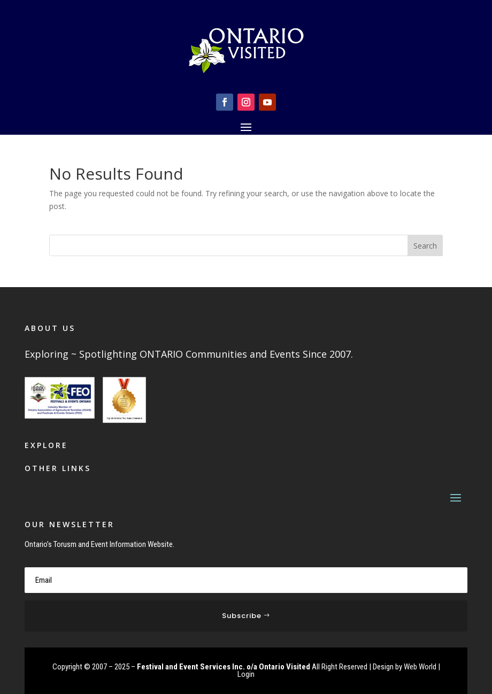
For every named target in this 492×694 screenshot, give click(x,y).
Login (246, 674)
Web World (420, 667)
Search (425, 246)
